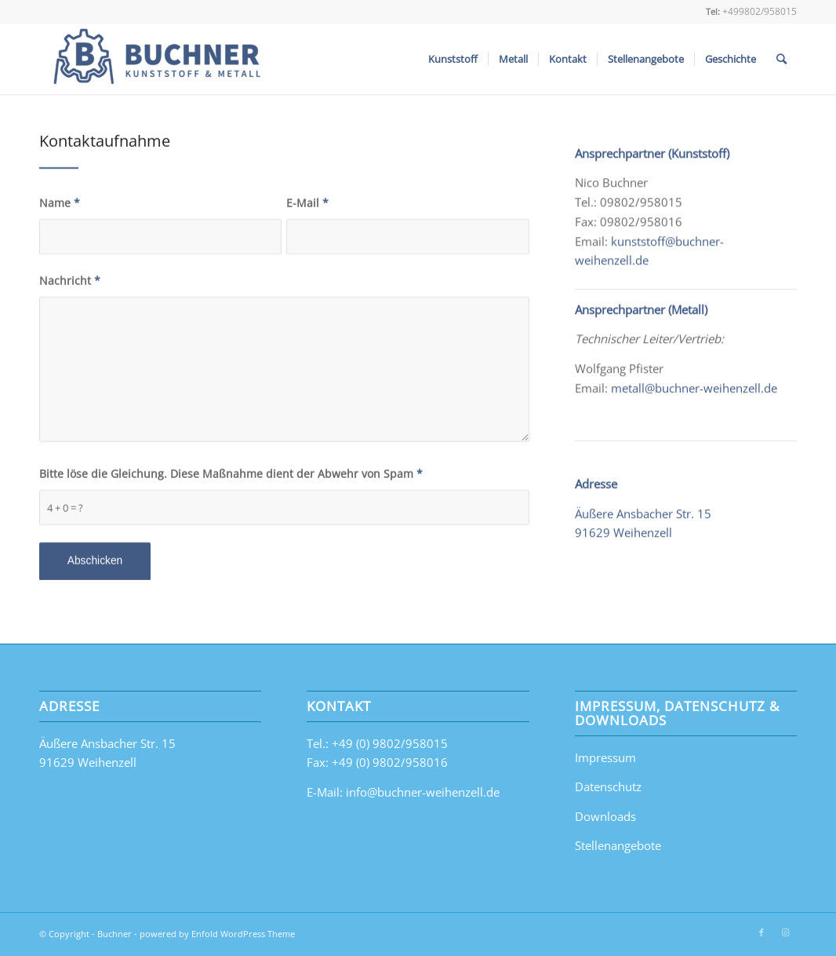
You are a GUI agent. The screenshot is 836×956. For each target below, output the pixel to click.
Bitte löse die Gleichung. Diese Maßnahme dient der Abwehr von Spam (231, 476)
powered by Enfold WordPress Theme (217, 934)
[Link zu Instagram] (785, 932)
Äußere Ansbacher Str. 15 (643, 520)
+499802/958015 (759, 11)
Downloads (605, 816)
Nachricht (69, 283)
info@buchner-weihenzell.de (423, 792)
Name (59, 206)
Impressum (605, 757)
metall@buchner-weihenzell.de (694, 395)
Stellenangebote (618, 845)
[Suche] (781, 59)
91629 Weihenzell (623, 540)
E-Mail (307, 206)
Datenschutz (608, 786)
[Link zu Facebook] (761, 932)
